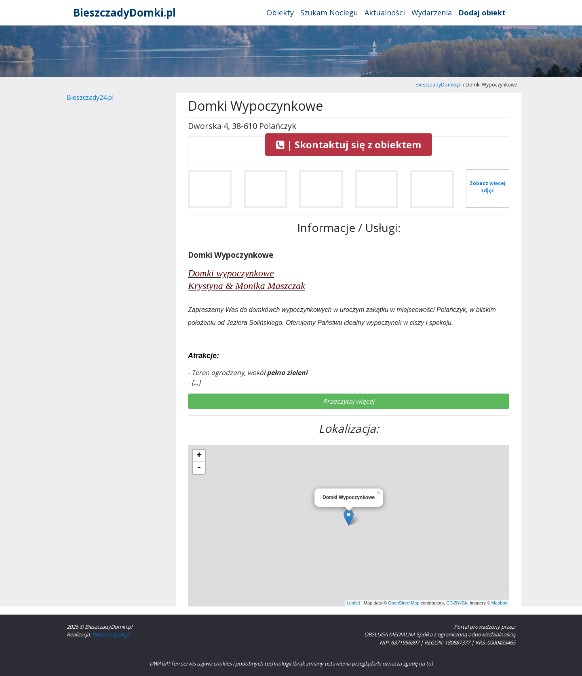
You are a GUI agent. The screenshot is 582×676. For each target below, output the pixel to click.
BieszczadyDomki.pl (124, 12)
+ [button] (199, 456)
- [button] (199, 468)
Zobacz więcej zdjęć (488, 187)
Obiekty (280, 12)
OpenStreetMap (404, 602)
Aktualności (385, 12)
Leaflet (353, 602)
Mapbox (499, 602)
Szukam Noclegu (329, 12)
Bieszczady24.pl (90, 97)
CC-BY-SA (456, 602)
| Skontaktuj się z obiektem (348, 144)
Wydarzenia (431, 12)
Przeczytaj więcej (348, 401)
